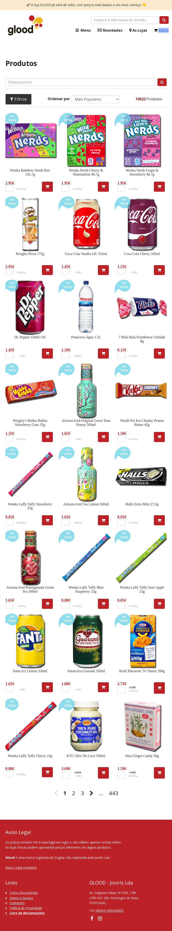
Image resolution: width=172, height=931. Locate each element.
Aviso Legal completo (21, 867)
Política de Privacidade (26, 908)
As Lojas (138, 30)
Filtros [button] (18, 99)
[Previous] (56, 793)
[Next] (91, 793)
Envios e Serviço (21, 898)
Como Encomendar (24, 893)
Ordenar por (59, 98)
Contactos (17, 903)
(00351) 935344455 (109, 910)
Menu (83, 30)
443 (113, 793)
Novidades (110, 30)
